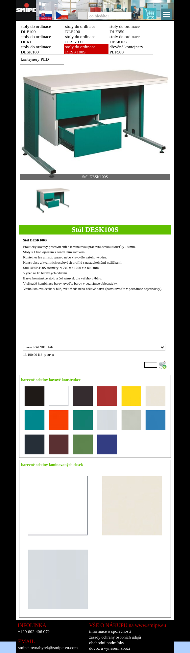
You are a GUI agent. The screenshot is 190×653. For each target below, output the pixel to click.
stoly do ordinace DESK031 (80, 39)
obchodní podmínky (106, 642)
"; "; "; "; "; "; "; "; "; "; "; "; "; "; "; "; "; (94, 347)
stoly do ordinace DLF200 (80, 29)
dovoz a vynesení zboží (109, 648)
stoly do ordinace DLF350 (124, 29)
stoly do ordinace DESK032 (124, 39)
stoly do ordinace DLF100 (36, 29)
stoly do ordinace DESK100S (80, 49)
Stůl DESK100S (35, 240)
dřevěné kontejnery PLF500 (126, 49)
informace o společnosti (110, 631)
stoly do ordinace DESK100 (36, 49)
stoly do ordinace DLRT (36, 39)
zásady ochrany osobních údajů (115, 637)
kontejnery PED (35, 59)
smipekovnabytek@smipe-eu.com (48, 647)
